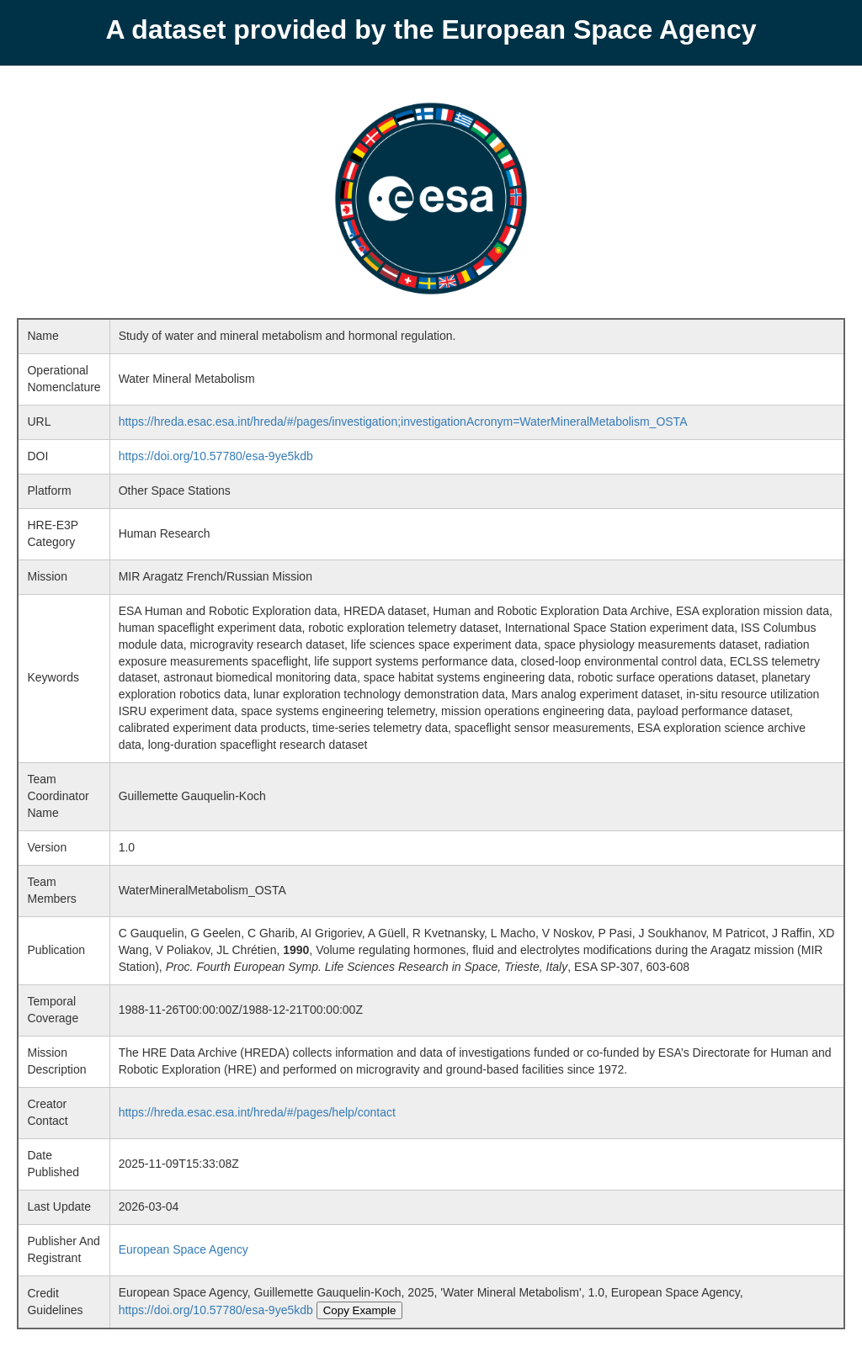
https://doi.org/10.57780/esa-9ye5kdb (216, 456)
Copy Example (359, 1310)
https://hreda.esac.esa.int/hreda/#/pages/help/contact (257, 1112)
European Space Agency (183, 1249)
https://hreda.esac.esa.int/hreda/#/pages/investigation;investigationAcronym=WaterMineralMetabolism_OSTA (403, 421)
